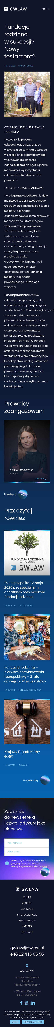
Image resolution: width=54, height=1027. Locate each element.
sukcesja (19, 165)
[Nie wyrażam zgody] (50, 1017)
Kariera (27, 926)
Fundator (32, 310)
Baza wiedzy (27, 920)
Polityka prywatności (33, 1022)
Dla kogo (27, 909)
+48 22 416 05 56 (27, 954)
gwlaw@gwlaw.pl (27, 948)
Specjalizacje (27, 914)
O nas (27, 897)
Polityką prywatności (39, 866)
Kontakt (27, 932)
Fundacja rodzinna (16, 295)
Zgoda (15, 1022)
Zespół (27, 903)
